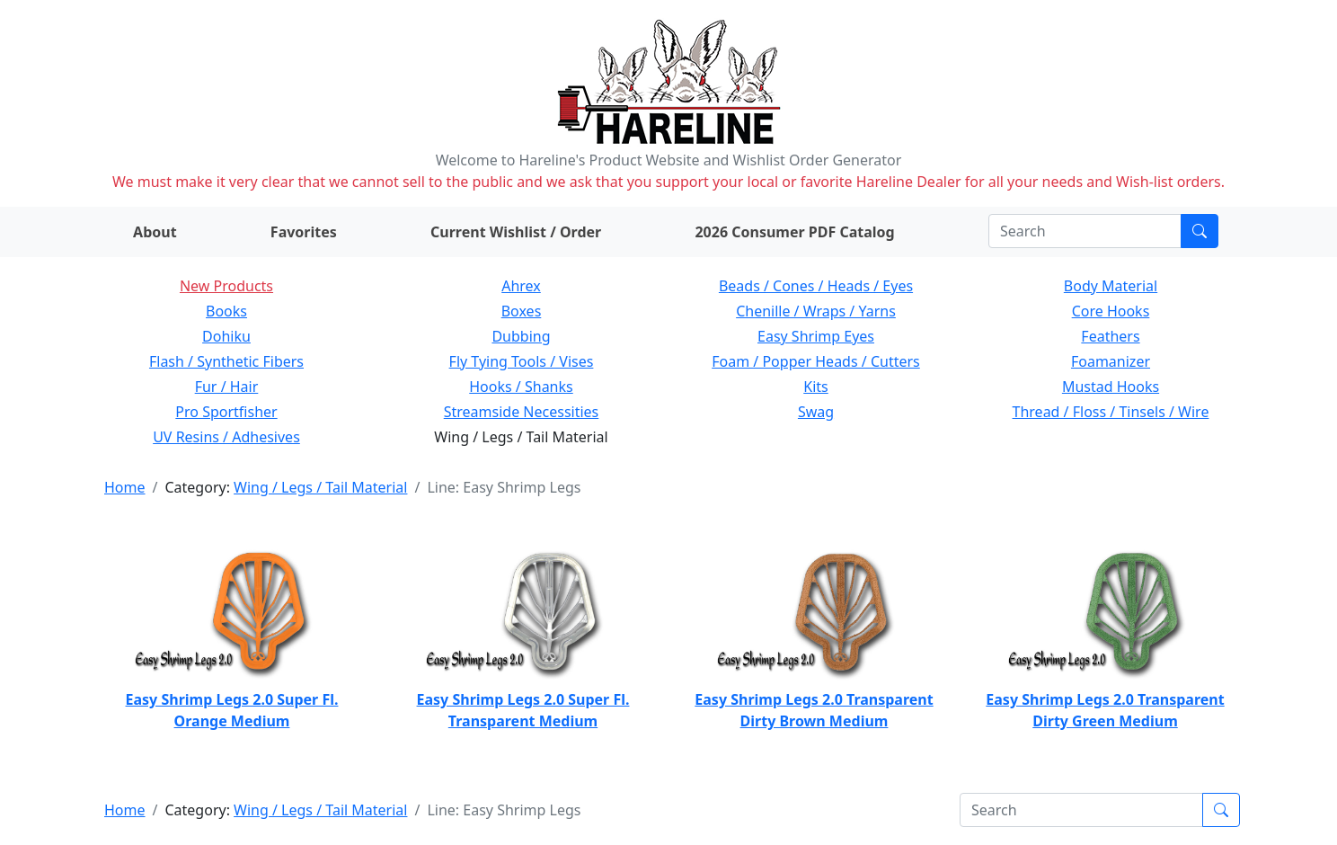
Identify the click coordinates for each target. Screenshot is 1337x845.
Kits (815, 386)
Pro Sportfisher (226, 412)
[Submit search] (1199, 231)
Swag (816, 412)
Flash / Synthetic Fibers (226, 361)
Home (125, 487)
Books (226, 311)
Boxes (521, 311)
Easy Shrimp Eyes (815, 336)
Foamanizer (1110, 361)
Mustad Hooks (1110, 386)
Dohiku (226, 336)
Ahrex (521, 286)
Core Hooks (1111, 311)
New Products (226, 286)
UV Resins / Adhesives (226, 437)
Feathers (1110, 336)
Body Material (1110, 286)
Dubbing (520, 336)
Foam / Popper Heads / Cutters (816, 361)
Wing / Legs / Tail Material (320, 487)
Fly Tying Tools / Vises (521, 361)
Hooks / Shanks (520, 386)
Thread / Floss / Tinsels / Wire (1111, 412)
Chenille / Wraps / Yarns (816, 311)
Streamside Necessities (521, 412)
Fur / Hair (227, 386)
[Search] (1085, 231)
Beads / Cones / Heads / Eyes (816, 286)
